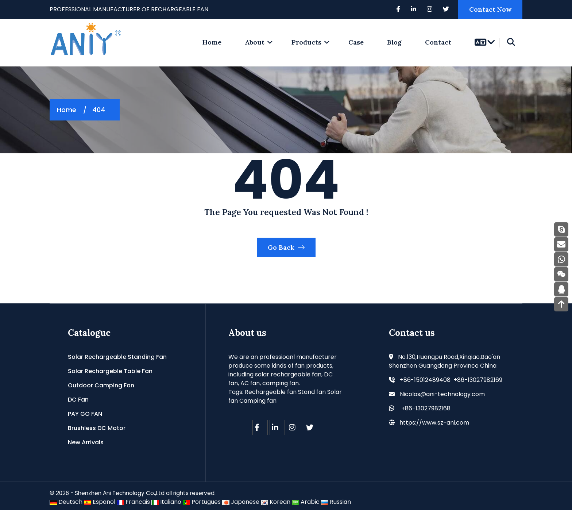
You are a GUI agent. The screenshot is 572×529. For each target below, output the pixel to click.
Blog (394, 42)
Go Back (286, 263)
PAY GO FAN (85, 432)
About (254, 42)
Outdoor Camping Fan (101, 404)
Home (66, 109)
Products (306, 42)
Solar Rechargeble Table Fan (110, 390)
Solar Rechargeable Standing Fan (117, 375)
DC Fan (78, 418)
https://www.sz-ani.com (434, 441)
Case (356, 42)
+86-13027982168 (426, 427)
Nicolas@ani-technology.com (442, 413)
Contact (438, 42)
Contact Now (490, 9)
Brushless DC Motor (96, 446)
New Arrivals (86, 461)
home (211, 42)
